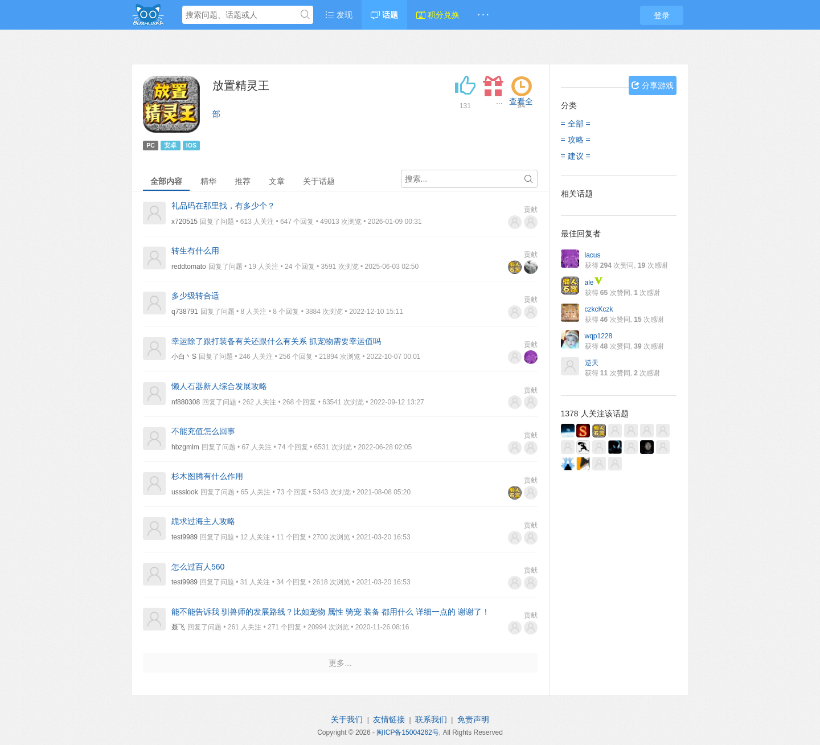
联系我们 (431, 719)
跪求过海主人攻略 (203, 521)
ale (594, 282)
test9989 (184, 537)
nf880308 (185, 402)
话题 (384, 14)
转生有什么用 (195, 250)
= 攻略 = (576, 139)
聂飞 (178, 627)
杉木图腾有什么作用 (207, 476)
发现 (338, 14)
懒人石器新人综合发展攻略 (219, 386)
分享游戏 (653, 85)
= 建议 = (576, 156)
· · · (483, 14)
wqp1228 (599, 336)
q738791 (184, 312)
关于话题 (319, 181)
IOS (191, 145)
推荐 (243, 181)
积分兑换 (438, 14)
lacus (593, 255)
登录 (662, 15)
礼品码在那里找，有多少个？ (223, 205)
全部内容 (166, 181)
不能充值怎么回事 (203, 431)
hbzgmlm (185, 447)
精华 (208, 181)
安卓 (170, 145)
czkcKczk (599, 309)
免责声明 (473, 719)
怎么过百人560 (197, 566)
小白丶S (183, 357)
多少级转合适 (195, 295)
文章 (277, 181)
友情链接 (389, 719)
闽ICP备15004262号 (407, 732)
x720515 (184, 222)
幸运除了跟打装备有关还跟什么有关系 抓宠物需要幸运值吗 (276, 341)
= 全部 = (576, 123)
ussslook (184, 492)
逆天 (591, 363)
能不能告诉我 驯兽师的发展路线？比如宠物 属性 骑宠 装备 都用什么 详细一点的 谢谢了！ (330, 611)
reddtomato (188, 267)
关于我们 (347, 719)
